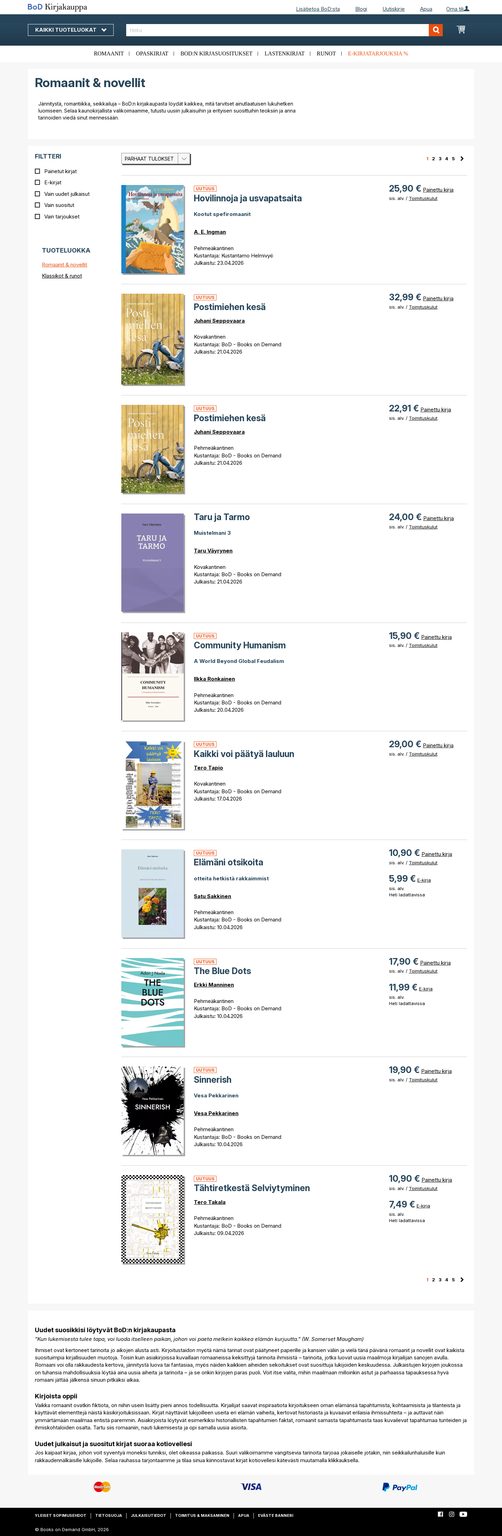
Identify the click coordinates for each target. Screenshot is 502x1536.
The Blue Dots (222, 971)
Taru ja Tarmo (222, 517)
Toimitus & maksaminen (202, 1515)
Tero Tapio (208, 767)
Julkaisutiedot (148, 1515)
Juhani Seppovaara (219, 320)
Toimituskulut (423, 198)
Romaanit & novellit (64, 264)
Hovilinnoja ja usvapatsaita (248, 198)
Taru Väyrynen (213, 550)
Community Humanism (240, 645)
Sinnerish (212, 1079)
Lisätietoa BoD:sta (318, 9)
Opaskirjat (152, 53)
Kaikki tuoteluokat (70, 29)
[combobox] (284, 30)
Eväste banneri (275, 1515)
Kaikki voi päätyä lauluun (244, 754)
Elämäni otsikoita (228, 862)
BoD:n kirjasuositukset (217, 53)
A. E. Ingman (210, 232)
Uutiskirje (393, 9)
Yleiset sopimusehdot (60, 1515)
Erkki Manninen (214, 984)
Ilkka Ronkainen (214, 679)
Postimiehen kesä (230, 307)
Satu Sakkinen (212, 896)
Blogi (361, 9)
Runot (326, 53)
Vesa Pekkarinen (216, 1113)
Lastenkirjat (285, 53)
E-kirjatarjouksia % (378, 53)
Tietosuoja (108, 1515)
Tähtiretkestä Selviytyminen (252, 1188)
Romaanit (109, 53)
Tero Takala (210, 1202)
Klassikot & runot (62, 275)
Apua (426, 9)
